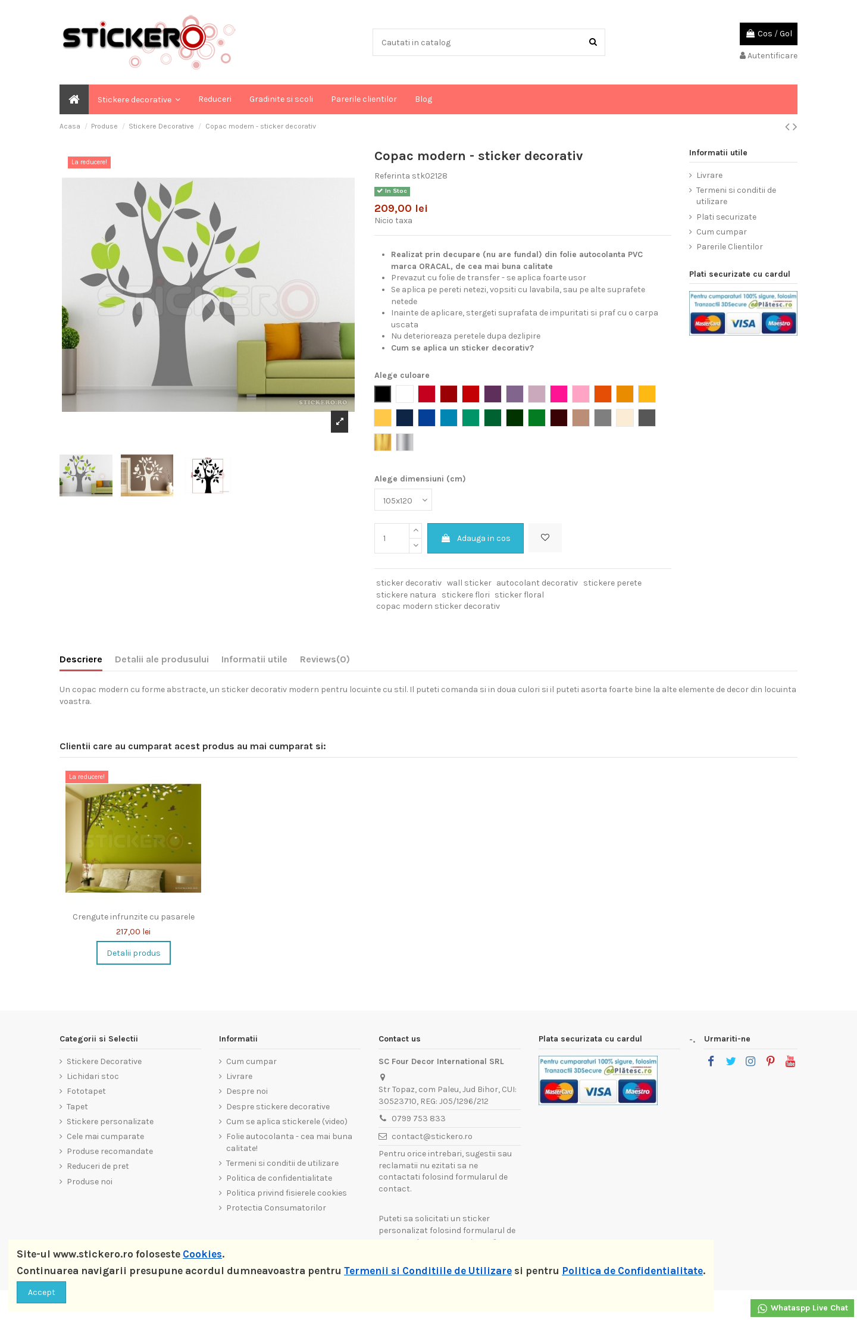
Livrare (709, 175)
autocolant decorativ (537, 583)
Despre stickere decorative (278, 1107)
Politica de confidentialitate (279, 1178)
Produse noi (89, 1182)
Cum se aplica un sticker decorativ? (462, 348)
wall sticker (469, 583)
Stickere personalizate (110, 1121)
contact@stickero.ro (432, 1136)
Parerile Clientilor (729, 247)
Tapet (77, 1107)
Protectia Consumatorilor (276, 1208)
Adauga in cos (475, 538)
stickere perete (612, 583)
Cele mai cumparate (105, 1136)
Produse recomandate (110, 1151)
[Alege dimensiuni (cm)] (403, 500)
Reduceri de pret (98, 1166)
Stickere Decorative (104, 1061)
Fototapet (86, 1091)
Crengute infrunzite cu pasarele (134, 917)
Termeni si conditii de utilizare (736, 196)
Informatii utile (254, 659)
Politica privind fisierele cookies (286, 1193)
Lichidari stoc (93, 1076)
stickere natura (406, 595)
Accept (41, 1292)
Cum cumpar (721, 232)
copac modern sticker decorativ (438, 606)
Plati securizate (726, 217)
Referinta (392, 176)
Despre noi (247, 1091)
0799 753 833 (419, 1118)
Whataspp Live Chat (802, 1309)
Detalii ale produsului (162, 659)
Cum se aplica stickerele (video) (287, 1121)
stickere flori (466, 595)
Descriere (81, 659)
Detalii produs (134, 953)
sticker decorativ (409, 583)
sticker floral (519, 595)
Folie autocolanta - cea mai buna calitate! (289, 1142)
